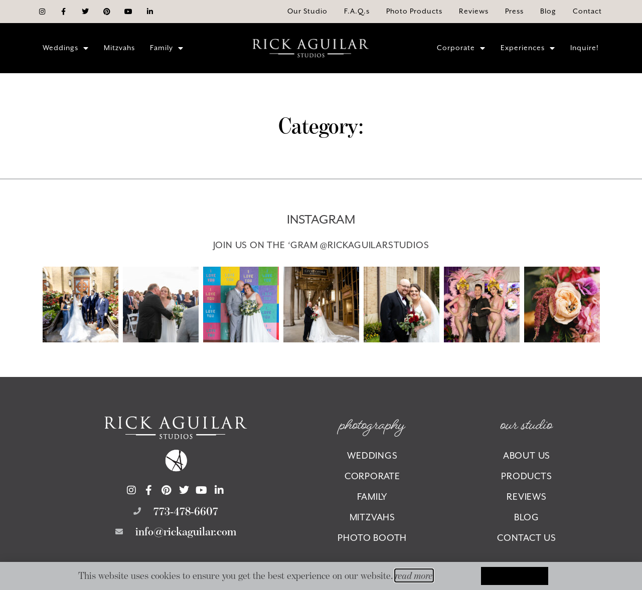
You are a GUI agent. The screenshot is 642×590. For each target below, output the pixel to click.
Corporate (461, 48)
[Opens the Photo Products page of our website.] (414, 11)
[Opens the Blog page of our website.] (548, 11)
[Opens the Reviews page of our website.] (474, 11)
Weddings (66, 48)
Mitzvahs (119, 47)
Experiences (528, 48)
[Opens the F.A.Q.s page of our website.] (357, 11)
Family (167, 48)
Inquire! (584, 47)
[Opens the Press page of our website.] (514, 11)
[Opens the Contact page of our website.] (587, 11)
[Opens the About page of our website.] (307, 11)
